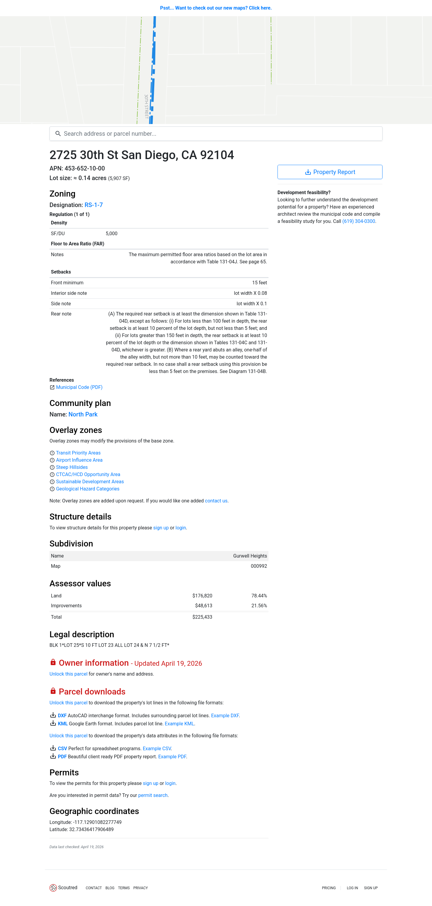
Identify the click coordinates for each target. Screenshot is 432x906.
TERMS (124, 888)
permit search (153, 795)
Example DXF (225, 715)
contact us (216, 501)
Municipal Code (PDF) (79, 387)
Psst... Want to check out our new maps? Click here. (216, 8)
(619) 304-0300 (358, 221)
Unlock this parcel (69, 674)
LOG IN (352, 888)
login (181, 528)
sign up (161, 528)
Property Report (329, 172)
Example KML (179, 724)
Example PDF (172, 756)
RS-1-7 (94, 205)
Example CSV (157, 748)
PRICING (329, 888)
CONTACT (94, 888)
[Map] (216, 70)
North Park (83, 414)
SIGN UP (371, 888)
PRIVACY (140, 888)
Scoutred (67, 887)
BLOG (109, 888)
